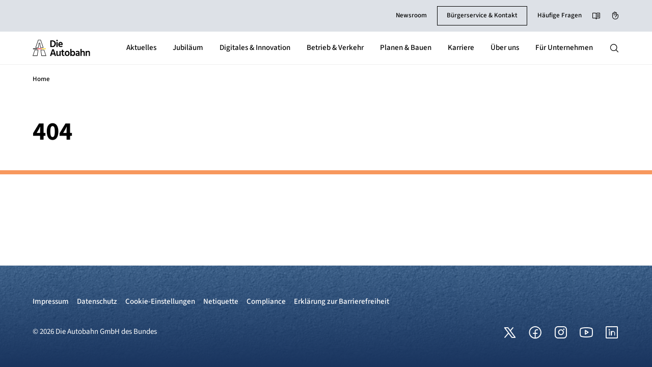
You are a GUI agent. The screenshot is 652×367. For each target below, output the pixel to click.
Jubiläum (188, 47)
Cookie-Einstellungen (160, 301)
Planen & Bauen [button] (405, 47)
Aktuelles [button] (141, 47)
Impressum (51, 301)
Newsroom (411, 15)
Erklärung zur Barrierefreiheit (341, 301)
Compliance (266, 301)
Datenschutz (97, 301)
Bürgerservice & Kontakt (482, 15)
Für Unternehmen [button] (564, 47)
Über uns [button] (505, 47)
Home (41, 79)
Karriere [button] (461, 47)
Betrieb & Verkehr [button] (335, 47)
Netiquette (220, 301)
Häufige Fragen (559, 15)
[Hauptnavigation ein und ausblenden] (614, 48)
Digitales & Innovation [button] (255, 47)
